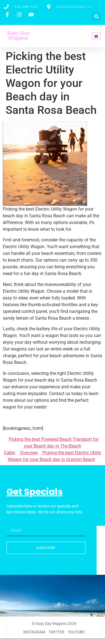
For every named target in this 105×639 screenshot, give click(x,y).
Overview (29, 452)
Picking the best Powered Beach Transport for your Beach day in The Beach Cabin (51, 446)
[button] (96, 16)
